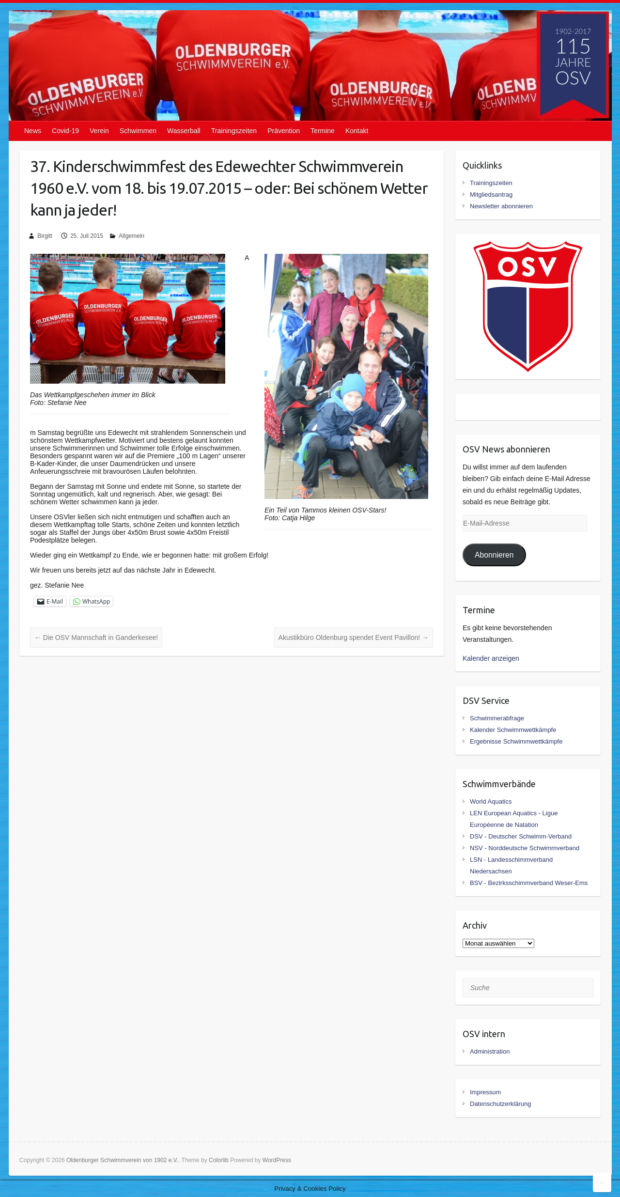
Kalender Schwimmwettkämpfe (513, 729)
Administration (490, 1051)
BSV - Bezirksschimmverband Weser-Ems (529, 882)
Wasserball (184, 131)
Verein (99, 131)
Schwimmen (138, 131)
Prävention (283, 131)
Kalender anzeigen (491, 658)
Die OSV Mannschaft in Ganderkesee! (96, 637)
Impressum (485, 1092)
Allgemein (131, 236)
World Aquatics (491, 801)
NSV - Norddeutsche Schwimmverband (524, 848)
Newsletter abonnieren (501, 206)
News (32, 131)
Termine (322, 131)
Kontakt (356, 131)
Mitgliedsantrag (491, 194)
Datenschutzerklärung (500, 1103)
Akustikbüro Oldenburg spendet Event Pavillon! (354, 637)
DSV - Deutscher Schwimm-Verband (521, 836)
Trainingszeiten (234, 131)
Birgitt (44, 236)
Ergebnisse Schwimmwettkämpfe (516, 741)
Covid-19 (65, 131)
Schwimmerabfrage (497, 718)
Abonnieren (494, 555)
